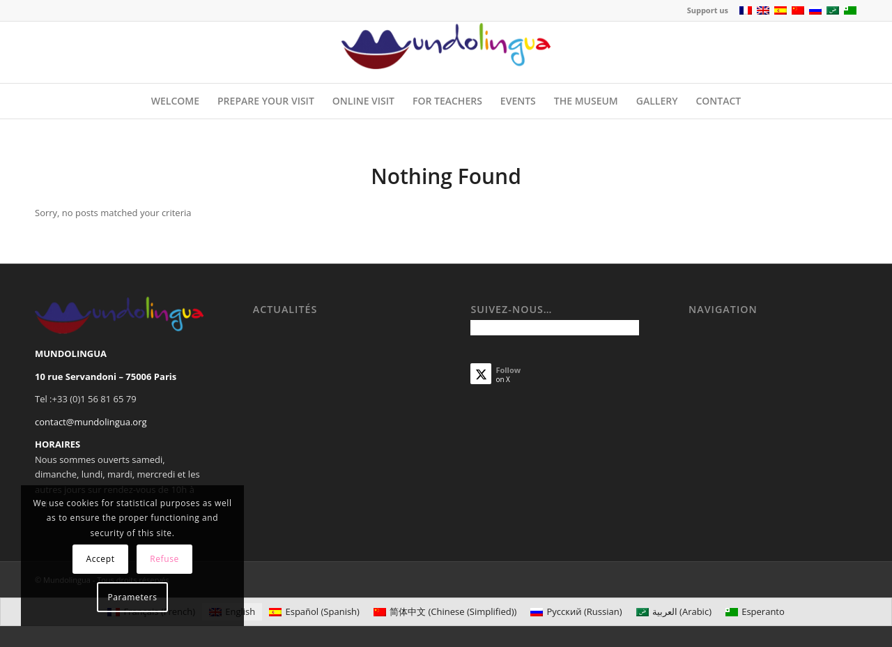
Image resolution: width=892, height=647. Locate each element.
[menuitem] (704, 10)
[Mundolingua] (446, 52)
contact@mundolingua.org (91, 422)
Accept (100, 559)
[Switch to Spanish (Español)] (314, 612)
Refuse (164, 559)
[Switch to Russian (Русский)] (576, 612)
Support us (707, 10)
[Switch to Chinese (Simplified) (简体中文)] (445, 612)
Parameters (132, 597)
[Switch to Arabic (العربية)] (673, 612)
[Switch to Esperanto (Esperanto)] (755, 612)
